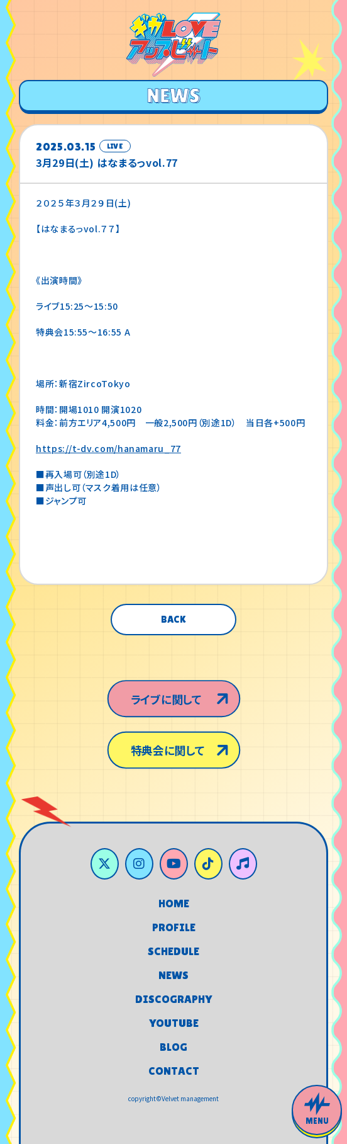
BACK (173, 619)
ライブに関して (164, 693)
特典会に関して (166, 755)
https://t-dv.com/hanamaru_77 (108, 448)
